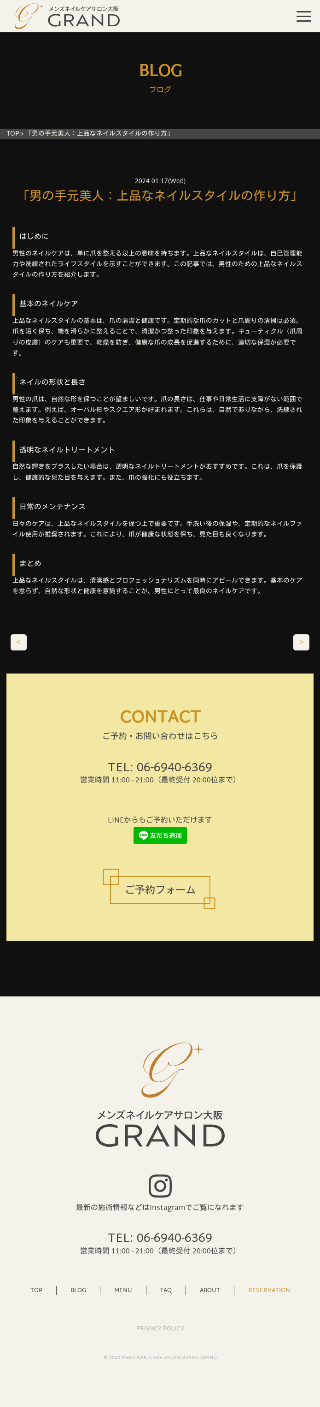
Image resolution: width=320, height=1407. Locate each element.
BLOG (78, 1290)
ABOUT (210, 1290)
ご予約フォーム (160, 891)
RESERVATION (269, 1290)
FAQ (166, 1290)
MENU (123, 1290)
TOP (12, 134)
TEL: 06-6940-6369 (160, 768)
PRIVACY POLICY (160, 1329)
